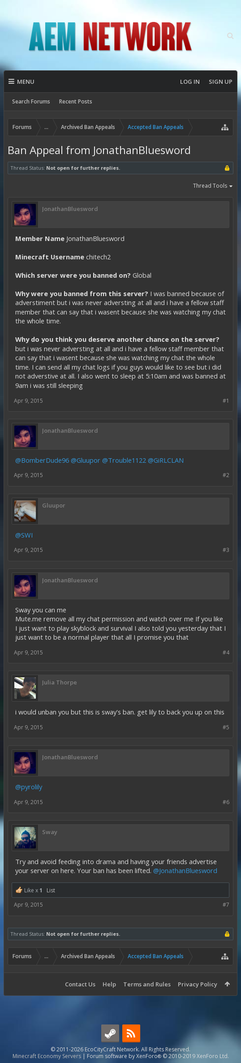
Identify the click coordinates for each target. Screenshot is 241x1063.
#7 (226, 904)
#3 (226, 550)
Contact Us (80, 984)
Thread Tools (213, 186)
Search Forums (31, 101)
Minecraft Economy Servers (47, 1056)
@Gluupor (85, 460)
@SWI (24, 534)
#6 (226, 802)
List (51, 890)
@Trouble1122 (124, 460)
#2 (226, 475)
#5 (226, 727)
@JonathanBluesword (185, 870)
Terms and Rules (147, 984)
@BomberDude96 (42, 460)
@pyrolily (28, 786)
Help (109, 984)
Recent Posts (75, 101)
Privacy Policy (197, 984)
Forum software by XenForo (158, 1056)
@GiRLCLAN (166, 460)
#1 (226, 400)
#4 (226, 652)
